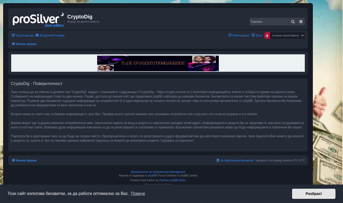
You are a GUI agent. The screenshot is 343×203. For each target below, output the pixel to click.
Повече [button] (138, 193)
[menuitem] (49, 35)
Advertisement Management (169, 172)
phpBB (152, 175)
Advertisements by (141, 172)
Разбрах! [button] (314, 194)
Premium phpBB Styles (172, 180)
